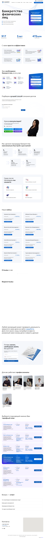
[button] (38, 2)
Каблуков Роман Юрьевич (31, 214)
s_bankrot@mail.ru (4, 544)
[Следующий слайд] (41, 282)
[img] (5, 2)
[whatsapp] (4, 547)
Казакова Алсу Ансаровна (9, 214)
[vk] (2, 547)
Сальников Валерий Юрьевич (31, 240)
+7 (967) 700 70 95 (9, 126)
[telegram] (3, 547)
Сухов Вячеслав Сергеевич (10, 240)
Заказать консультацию (36, 20)
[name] (36, 15)
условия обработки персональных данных (36, 22)
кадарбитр (30, 348)
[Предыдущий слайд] (3, 282)
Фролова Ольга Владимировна (32, 227)
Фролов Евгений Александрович (11, 227)
